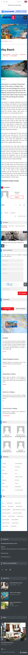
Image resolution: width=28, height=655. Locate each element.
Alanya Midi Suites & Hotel (16, 581)
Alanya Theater (5, 525)
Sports (3, 489)
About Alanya (11, 505)
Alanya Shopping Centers (10, 358)
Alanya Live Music (6, 521)
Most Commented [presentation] (20, 226)
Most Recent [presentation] (4, 226)
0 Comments (14, 55)
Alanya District (19, 505)
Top (2, 648)
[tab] (4, 226)
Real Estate (17, 465)
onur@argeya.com (20, 450)
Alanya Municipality (6, 508)
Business (17, 479)
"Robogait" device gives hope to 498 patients (13, 242)
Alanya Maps (4, 472)
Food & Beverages (6, 414)
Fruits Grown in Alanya (9, 407)
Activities (4, 515)
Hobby (3, 469)
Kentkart (5, 337)
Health (3, 482)
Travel (16, 482)
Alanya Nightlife (14, 518)
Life (3, 399)
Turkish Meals (14, 525)
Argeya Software (11, 651)
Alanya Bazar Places (9, 373)
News (16, 469)
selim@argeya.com (7, 450)
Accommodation (18, 462)
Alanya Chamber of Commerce (19, 508)
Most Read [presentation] (11, 226)
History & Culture (4, 41)
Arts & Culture (5, 485)
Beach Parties (20, 515)
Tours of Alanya (11, 515)
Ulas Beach (13, 212)
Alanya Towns (18, 502)
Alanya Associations (6, 511)
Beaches (6, 212)
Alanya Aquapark (5, 518)
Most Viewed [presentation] (7, 308)
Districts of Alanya (8, 391)
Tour (16, 472)
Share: (3, 205)
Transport (4, 350)
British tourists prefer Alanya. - (18, 5)
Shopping (4, 365)
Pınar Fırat (23, 54)
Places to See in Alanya (15, 591)
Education (4, 465)
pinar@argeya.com (7, 435)
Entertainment (18, 485)
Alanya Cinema (15, 521)
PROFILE (17, 197)
